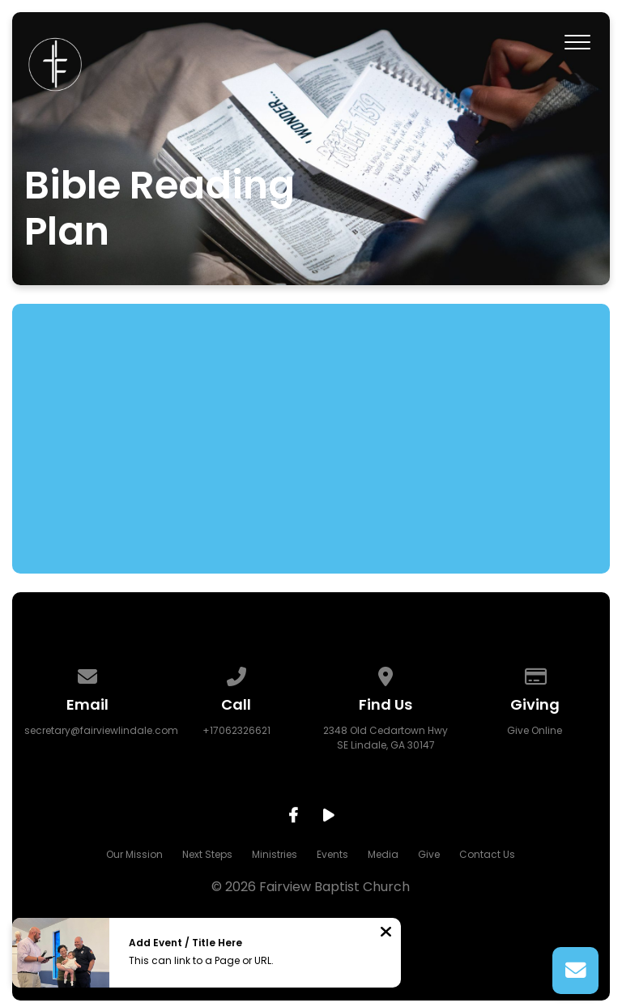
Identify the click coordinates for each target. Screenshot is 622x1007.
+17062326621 (236, 730)
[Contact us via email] (87, 674)
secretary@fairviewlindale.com (101, 730)
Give (429, 854)
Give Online (534, 730)
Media (383, 854)
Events (332, 854)
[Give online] (535, 674)
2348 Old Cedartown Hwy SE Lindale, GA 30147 (385, 737)
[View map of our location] (385, 674)
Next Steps (207, 854)
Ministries (274, 854)
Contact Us (487, 854)
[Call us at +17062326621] (236, 674)
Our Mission (134, 854)
